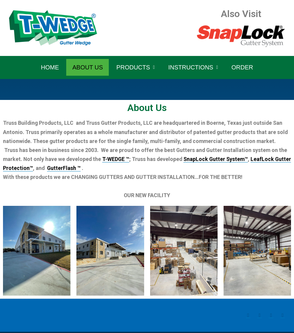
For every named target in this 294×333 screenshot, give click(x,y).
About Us (87, 67)
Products (135, 67)
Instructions (193, 67)
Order (242, 67)
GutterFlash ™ (82, 168)
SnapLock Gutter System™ (218, 159)
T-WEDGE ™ (117, 159)
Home (50, 67)
